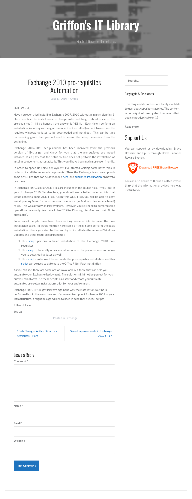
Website (19, 440)
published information (88, 176)
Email (18, 423)
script (32, 241)
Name (18, 405)
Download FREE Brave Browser (159, 167)
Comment (21, 361)
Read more (132, 126)
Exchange (71, 318)
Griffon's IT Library (96, 24)
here (66, 176)
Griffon (74, 98)
